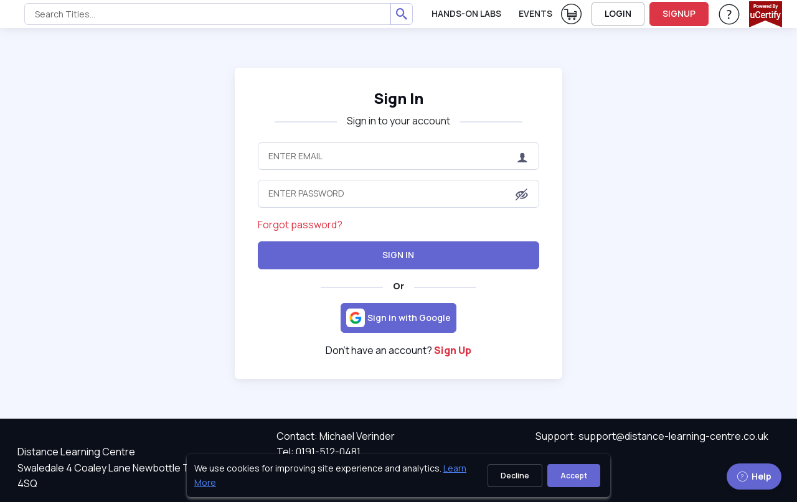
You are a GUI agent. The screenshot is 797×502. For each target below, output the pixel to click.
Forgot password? (300, 224)
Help (754, 476)
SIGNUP (679, 13)
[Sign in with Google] (398, 318)
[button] (522, 194)
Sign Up (452, 350)
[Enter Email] (398, 156)
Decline (515, 475)
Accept (573, 475)
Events (535, 13)
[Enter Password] (398, 193)
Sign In (398, 255)
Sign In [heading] (398, 98)
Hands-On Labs (466, 13)
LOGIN (618, 13)
